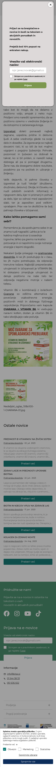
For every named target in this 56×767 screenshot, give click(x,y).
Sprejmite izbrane (28, 755)
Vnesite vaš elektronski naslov (26, 63)
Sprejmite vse (28, 761)
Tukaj (25, 79)
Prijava (28, 85)
